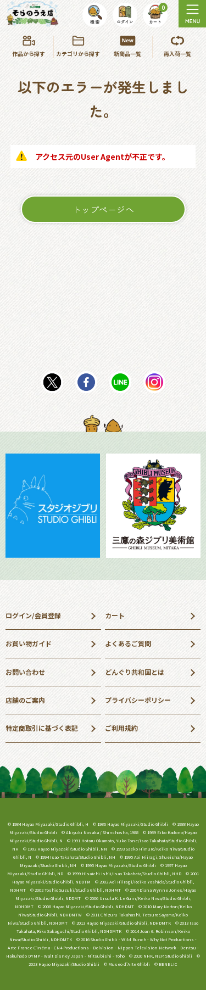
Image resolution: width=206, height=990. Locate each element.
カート (115, 615)
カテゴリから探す (78, 47)
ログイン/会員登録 (33, 615)
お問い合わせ (25, 671)
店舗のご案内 (25, 699)
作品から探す (28, 47)
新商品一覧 (127, 47)
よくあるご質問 (128, 643)
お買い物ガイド (28, 643)
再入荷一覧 (177, 47)
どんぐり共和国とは (134, 671)
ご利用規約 (121, 727)
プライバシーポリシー (138, 699)
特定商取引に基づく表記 (41, 727)
